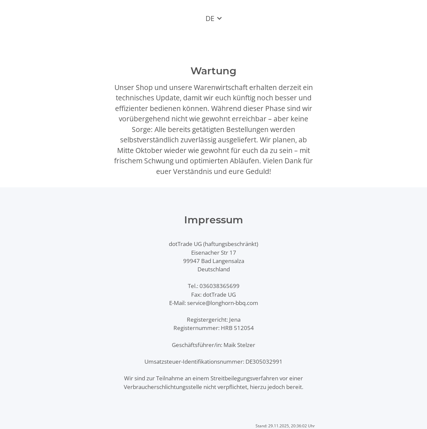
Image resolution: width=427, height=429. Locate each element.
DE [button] (210, 18)
